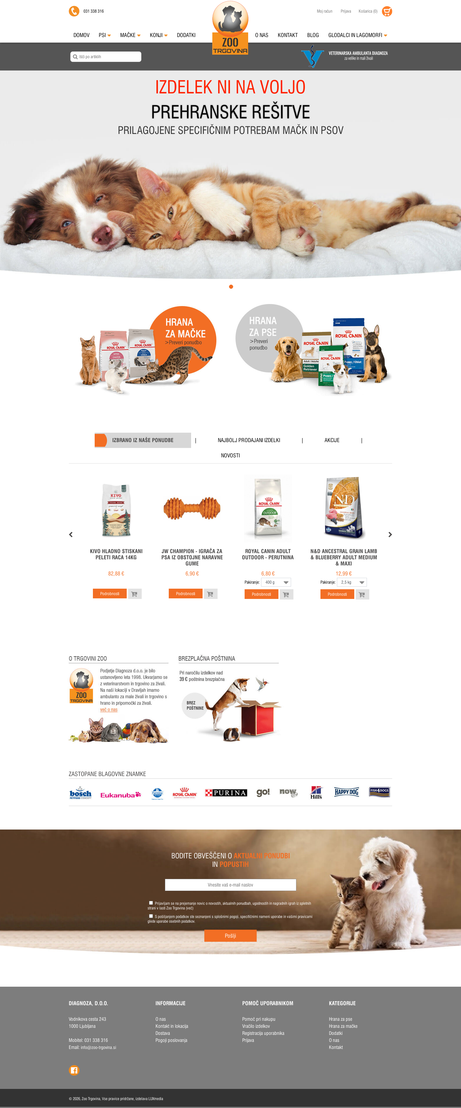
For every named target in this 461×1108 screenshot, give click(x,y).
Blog (313, 35)
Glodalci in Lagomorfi (357, 35)
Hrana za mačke (343, 1026)
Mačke (130, 35)
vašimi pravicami (300, 916)
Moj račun (325, 11)
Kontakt (288, 35)
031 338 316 (93, 11)
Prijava (346, 11)
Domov (81, 35)
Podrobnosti (109, 593)
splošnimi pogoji (226, 916)
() (368, 11)
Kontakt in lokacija (172, 1026)
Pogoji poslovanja (171, 1040)
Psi (105, 35)
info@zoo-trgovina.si (98, 1047)
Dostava (163, 1033)
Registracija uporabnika (263, 1033)
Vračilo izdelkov (256, 1026)
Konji (159, 35)
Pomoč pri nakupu (258, 1019)
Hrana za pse (340, 1019)
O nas (261, 35)
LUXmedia (155, 1098)
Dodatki (186, 35)
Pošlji (230, 936)
